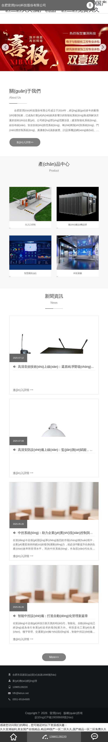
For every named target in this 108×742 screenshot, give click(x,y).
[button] (90, 5)
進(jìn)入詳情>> (24, 142)
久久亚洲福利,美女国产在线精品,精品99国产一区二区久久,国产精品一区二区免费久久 (53, 729)
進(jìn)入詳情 (23, 389)
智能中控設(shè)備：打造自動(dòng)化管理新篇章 (53, 616)
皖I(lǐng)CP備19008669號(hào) (54, 717)
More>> (54, 657)
